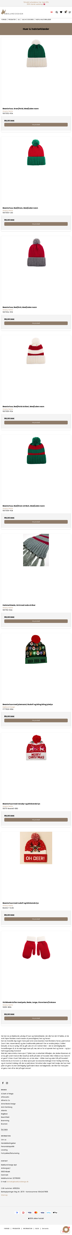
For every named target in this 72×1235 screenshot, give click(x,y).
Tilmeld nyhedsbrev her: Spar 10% (36, 2)
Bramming (5, 1120)
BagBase (4, 1114)
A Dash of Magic (7, 1094)
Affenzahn (5, 1097)
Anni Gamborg (6, 1107)
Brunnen (4, 1124)
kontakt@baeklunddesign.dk (17, 1182)
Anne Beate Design (8, 1104)
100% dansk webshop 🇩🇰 (36, 4)
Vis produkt (36, 124)
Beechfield (5, 1117)
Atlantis (4, 1110)
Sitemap (4, 1195)
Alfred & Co (5, 1100)
